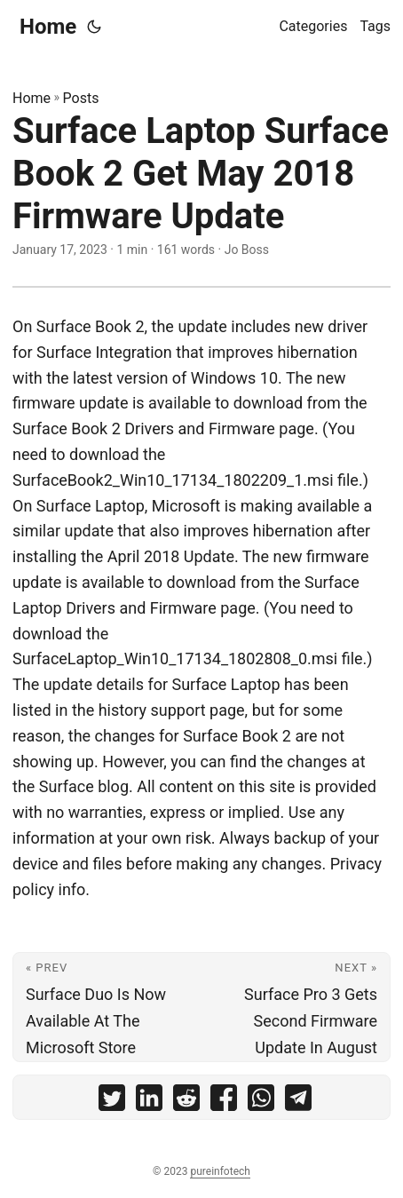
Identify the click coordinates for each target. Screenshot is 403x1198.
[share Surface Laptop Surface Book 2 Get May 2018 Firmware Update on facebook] (223, 1101)
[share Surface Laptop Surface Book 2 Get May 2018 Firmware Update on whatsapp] (261, 1101)
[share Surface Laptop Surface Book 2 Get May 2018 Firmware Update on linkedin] (149, 1101)
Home (48, 26)
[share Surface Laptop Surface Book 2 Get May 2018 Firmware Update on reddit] (186, 1101)
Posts (81, 98)
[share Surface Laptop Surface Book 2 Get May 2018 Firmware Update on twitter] (112, 1101)
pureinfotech (219, 1171)
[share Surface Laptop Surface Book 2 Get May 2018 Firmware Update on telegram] (298, 1101)
